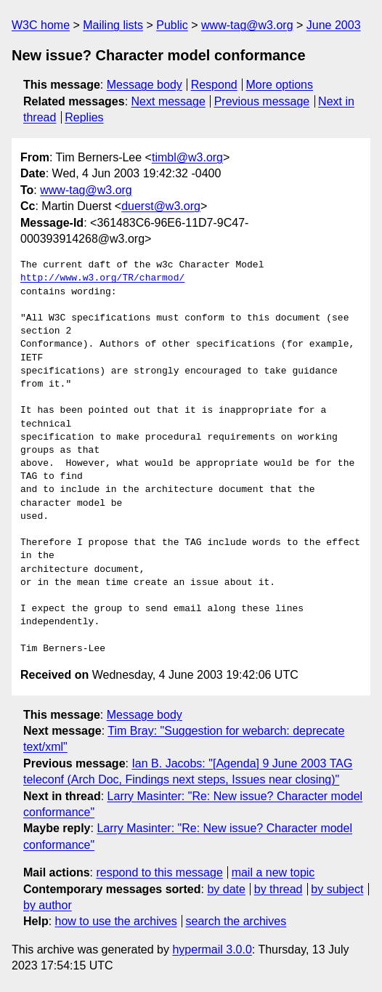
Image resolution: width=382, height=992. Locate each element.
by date (226, 889)
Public (172, 25)
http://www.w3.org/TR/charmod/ (102, 278)
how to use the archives (116, 921)
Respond (214, 84)
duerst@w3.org (160, 206)
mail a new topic (273, 872)
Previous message (262, 101)
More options (280, 84)
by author (47, 905)
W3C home (41, 25)
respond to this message (159, 872)
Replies (84, 117)
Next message (168, 101)
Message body (144, 84)
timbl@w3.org (187, 157)
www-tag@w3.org (247, 25)
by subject (337, 889)
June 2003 (333, 25)
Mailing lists (113, 25)
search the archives (236, 921)
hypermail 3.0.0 (211, 949)
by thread (278, 889)
